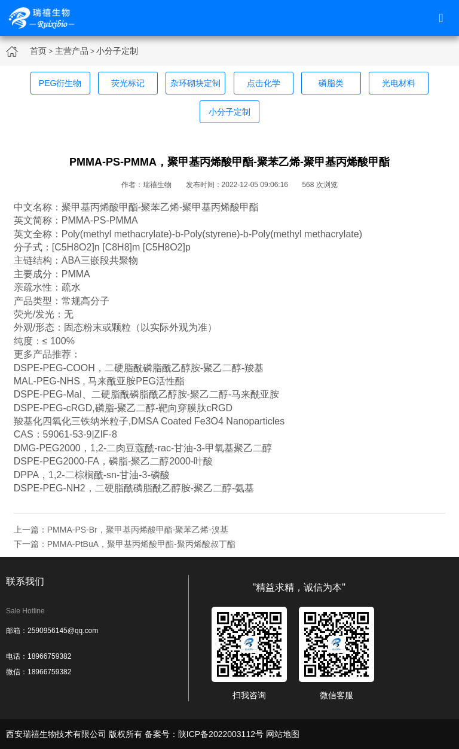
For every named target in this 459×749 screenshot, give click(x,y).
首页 (38, 51)
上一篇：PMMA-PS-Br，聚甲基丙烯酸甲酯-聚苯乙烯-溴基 (121, 529)
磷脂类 (331, 83)
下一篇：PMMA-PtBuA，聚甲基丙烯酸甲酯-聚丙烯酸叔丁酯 (124, 544)
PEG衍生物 (60, 83)
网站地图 (282, 734)
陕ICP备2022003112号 (221, 734)
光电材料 (398, 83)
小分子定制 (117, 51)
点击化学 (263, 83)
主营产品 (71, 51)
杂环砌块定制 (195, 83)
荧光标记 (128, 83)
